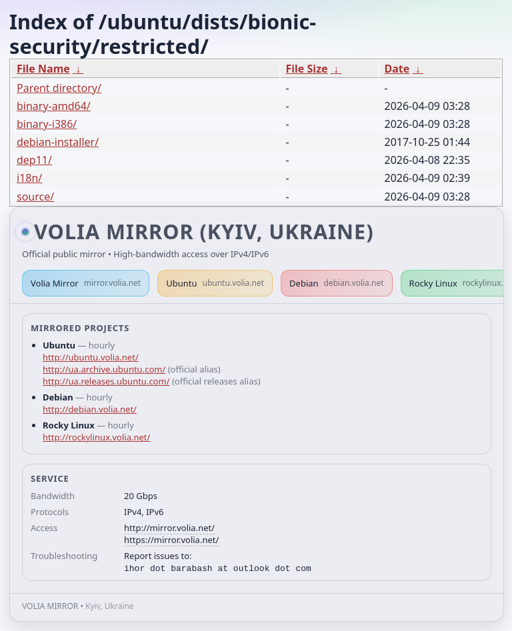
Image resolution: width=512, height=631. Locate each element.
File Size (307, 68)
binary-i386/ (47, 124)
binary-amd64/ (54, 106)
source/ (35, 196)
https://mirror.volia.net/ (171, 540)
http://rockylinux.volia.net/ (96, 437)
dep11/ (34, 160)
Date (397, 68)
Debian (336, 283)
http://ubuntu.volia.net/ (91, 357)
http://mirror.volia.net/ (169, 528)
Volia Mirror (86, 283)
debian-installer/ (58, 142)
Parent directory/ (59, 88)
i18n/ (29, 178)
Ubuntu (215, 283)
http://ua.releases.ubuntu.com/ (106, 381)
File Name (43, 68)
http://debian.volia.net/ (90, 409)
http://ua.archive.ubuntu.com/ (104, 369)
